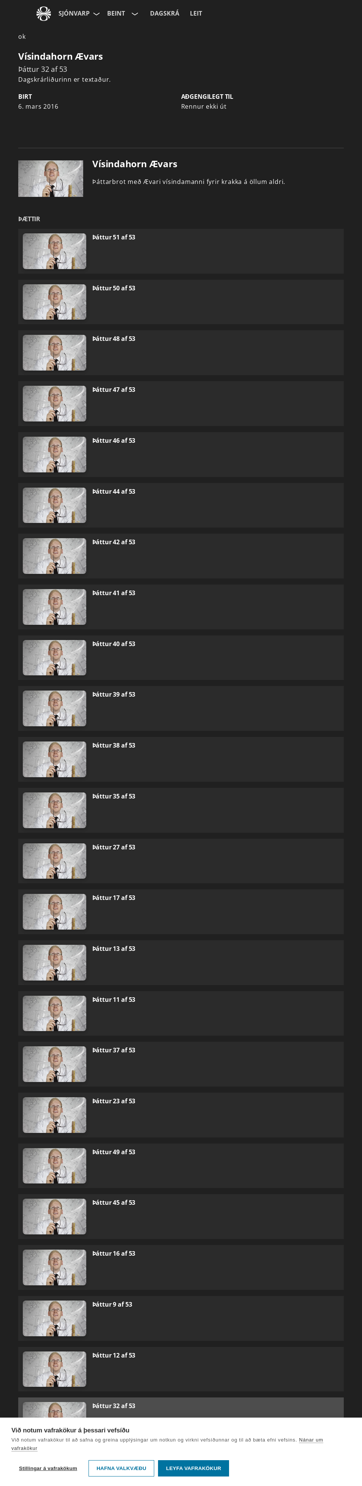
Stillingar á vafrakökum (48, 1468)
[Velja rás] (134, 13)
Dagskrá (164, 13)
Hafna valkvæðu (121, 1468)
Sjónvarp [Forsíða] (74, 13)
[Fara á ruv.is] (43, 13)
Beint (116, 13)
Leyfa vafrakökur (193, 1468)
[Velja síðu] (95, 13)
